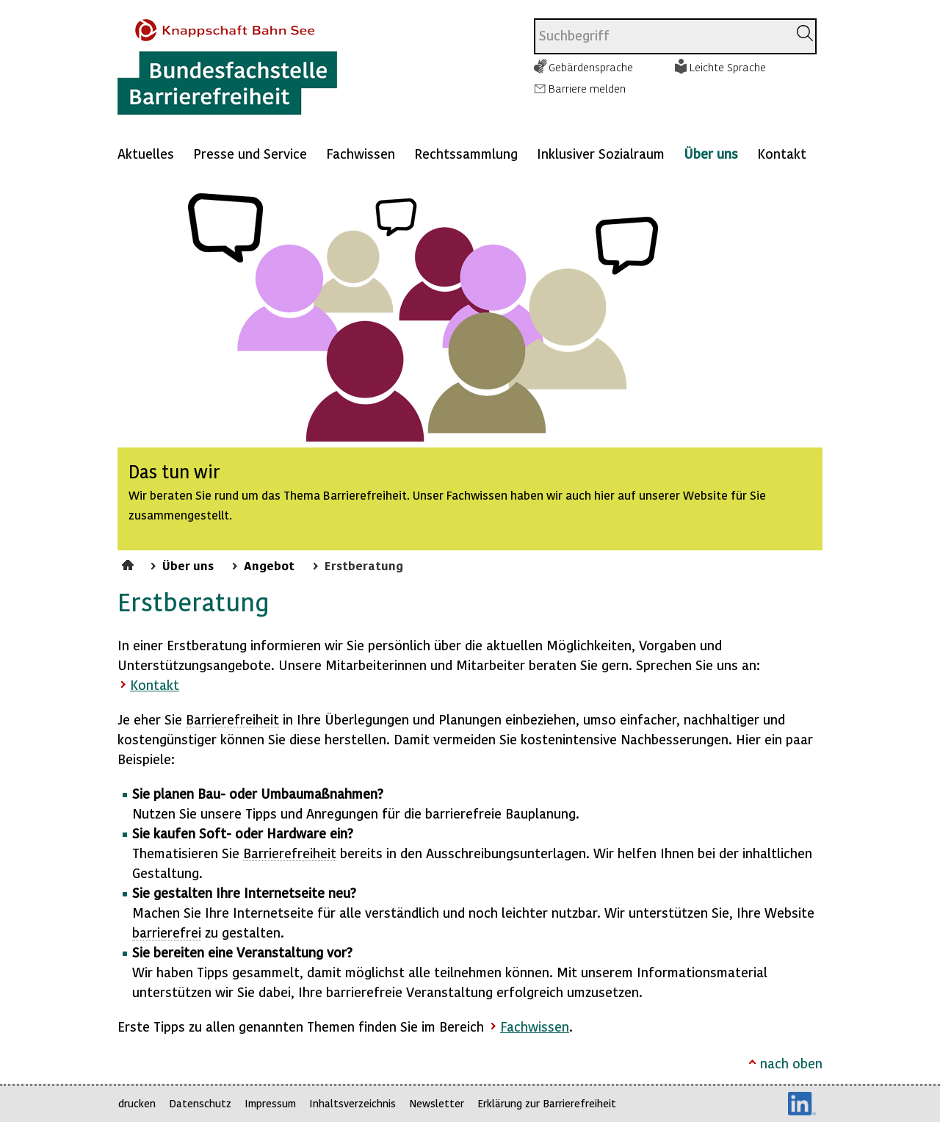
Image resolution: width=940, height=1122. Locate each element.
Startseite (129, 562)
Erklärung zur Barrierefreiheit (546, 1103)
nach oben (791, 1063)
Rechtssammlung (466, 153)
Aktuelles (146, 153)
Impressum (270, 1103)
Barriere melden (587, 88)
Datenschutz (200, 1103)
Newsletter (436, 1103)
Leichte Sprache (728, 66)
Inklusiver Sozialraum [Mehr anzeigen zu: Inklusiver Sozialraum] (601, 153)
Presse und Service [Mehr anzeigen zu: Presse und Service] (250, 153)
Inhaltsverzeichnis (352, 1103)
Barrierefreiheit (232, 719)
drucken (137, 1103)
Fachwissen (534, 1026)
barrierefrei (166, 932)
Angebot (269, 565)
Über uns (711, 153)
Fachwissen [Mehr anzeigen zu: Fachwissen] (360, 153)
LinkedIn (802, 1103)
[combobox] (661, 36)
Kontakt (781, 153)
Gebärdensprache (591, 66)
